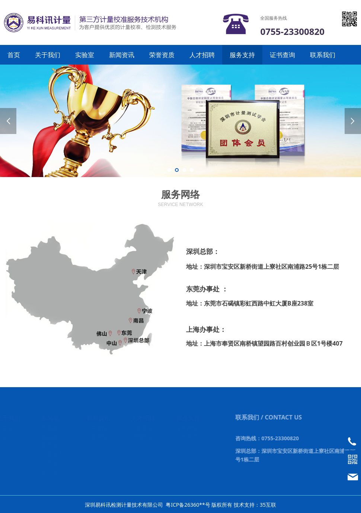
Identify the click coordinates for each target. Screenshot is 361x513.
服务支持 (242, 54)
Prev (8, 121)
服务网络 (187, 427)
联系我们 (322, 54)
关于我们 (47, 54)
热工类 (49, 472)
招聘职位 (142, 436)
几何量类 (52, 454)
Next (353, 121)
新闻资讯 (121, 54)
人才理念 (142, 427)
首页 (13, 54)
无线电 (49, 427)
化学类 (49, 445)
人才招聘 (202, 54)
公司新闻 (97, 427)
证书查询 (282, 54)
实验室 (84, 54)
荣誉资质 (162, 54)
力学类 (49, 463)
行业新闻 (97, 436)
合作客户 (187, 436)
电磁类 (49, 436)
